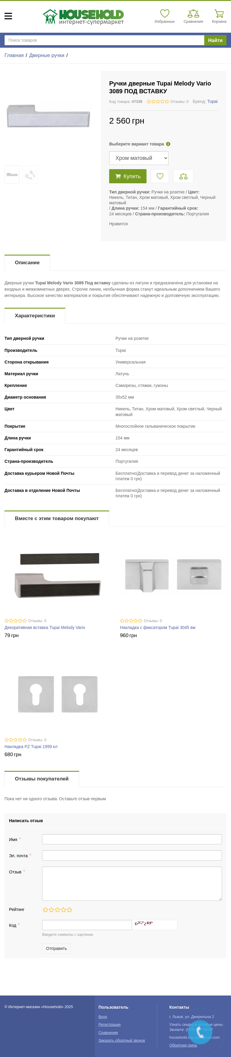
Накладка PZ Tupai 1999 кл (31, 746)
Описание (27, 262)
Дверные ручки (46, 55)
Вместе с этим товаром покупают (57, 518)
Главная (14, 55)
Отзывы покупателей (42, 779)
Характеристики (35, 316)
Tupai (212, 101)
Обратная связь (183, 1045)
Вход (102, 1017)
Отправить (56, 948)
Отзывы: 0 (180, 102)
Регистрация (109, 1025)
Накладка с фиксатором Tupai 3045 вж (158, 627)
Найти (215, 40)
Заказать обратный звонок (121, 1040)
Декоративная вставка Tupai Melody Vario (45, 627)
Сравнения (108, 1033)
